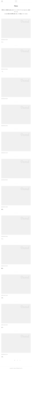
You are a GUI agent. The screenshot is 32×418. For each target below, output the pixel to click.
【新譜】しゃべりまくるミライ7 (13, 42)
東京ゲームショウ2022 (9, 401)
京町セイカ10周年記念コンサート (13, 172)
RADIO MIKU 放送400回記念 (11, 112)
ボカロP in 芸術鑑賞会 (9, 302)
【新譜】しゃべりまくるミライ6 (13, 267)
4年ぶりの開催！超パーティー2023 (14, 368)
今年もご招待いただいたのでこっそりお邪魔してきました (11, 404)
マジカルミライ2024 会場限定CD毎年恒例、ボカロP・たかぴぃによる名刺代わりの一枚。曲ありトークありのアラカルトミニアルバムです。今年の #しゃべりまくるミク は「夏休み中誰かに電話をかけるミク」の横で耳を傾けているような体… (16, 46)
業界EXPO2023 (6, 336)
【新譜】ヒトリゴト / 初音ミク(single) (15, 232)
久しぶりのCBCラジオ (9, 142)
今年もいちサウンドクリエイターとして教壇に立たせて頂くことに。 (13, 338)
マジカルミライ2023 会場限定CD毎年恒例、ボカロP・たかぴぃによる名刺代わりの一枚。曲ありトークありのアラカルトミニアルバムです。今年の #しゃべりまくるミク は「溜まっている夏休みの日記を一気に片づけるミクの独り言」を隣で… (16, 271)
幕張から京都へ (7, 202)
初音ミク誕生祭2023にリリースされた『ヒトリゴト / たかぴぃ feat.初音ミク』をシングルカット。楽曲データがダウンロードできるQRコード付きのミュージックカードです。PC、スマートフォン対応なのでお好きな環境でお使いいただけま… (15, 236)
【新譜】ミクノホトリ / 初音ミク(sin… (15, 77)
